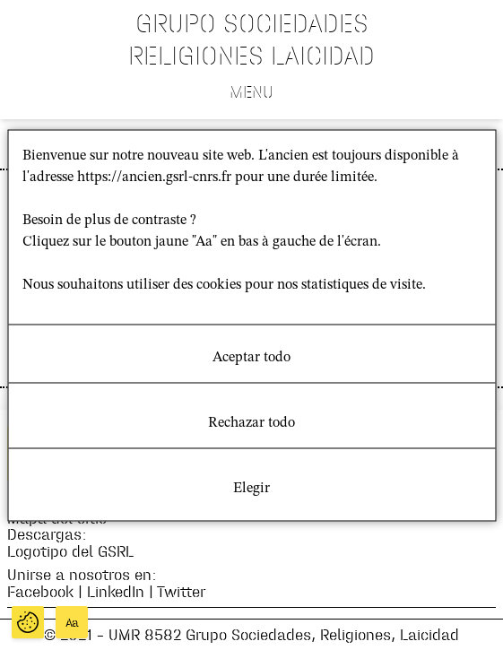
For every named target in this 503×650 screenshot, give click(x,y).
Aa (72, 622)
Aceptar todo (251, 357)
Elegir (251, 488)
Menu (251, 91)
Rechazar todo (251, 422)
